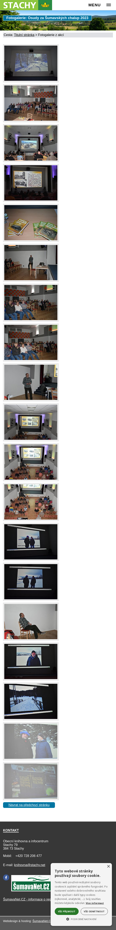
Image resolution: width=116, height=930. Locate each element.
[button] (81, 919)
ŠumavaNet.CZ (42, 921)
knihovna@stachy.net (29, 865)
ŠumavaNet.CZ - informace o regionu (30, 899)
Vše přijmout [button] (67, 911)
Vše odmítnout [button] (94, 911)
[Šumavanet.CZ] (31, 890)
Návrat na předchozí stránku (29, 805)
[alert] (81, 894)
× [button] (108, 866)
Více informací (95, 903)
